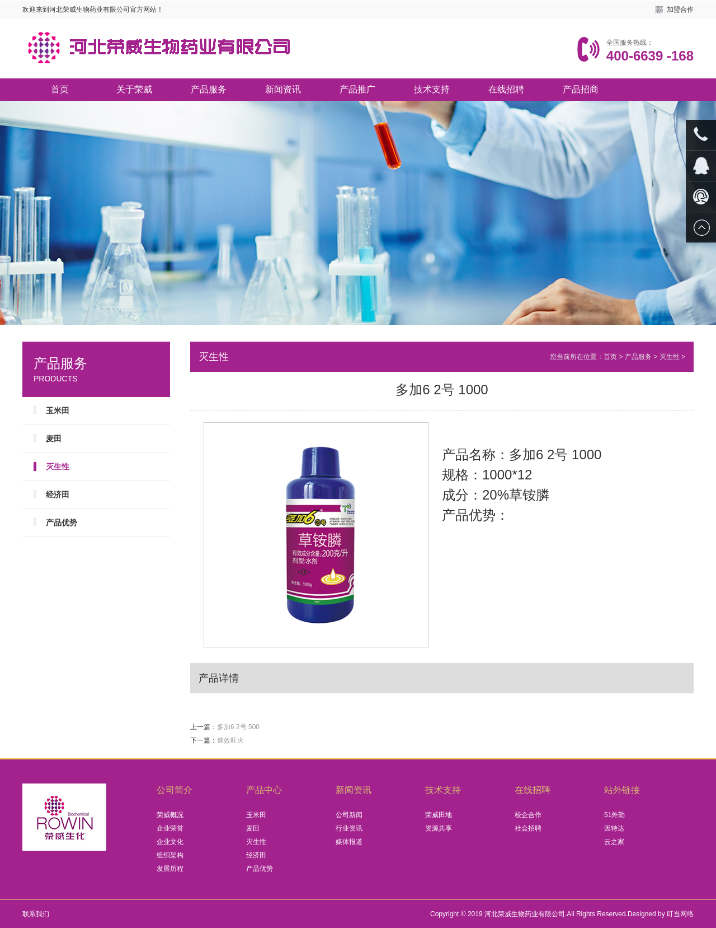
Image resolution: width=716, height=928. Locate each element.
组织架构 (170, 855)
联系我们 (35, 914)
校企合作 (528, 815)
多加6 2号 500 (238, 727)
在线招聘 (506, 89)
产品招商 (581, 89)
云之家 (614, 842)
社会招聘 (528, 828)
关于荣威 (134, 89)
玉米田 (57, 410)
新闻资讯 (283, 89)
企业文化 (170, 842)
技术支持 (432, 89)
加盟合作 (680, 9)
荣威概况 (170, 815)
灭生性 (670, 357)
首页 (60, 89)
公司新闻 (349, 815)
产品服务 (209, 89)
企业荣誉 (170, 828)
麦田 (54, 438)
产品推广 (357, 89)
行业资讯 (349, 828)
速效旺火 (230, 740)
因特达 (614, 828)
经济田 (57, 494)
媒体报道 (349, 842)
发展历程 (170, 869)
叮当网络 (680, 914)
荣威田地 (438, 815)
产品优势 (61, 522)
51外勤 (614, 815)
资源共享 (438, 828)
